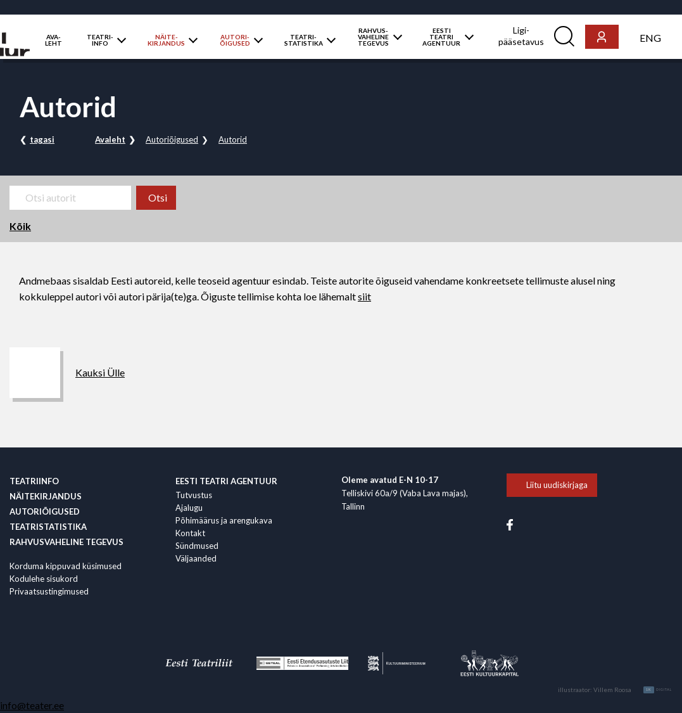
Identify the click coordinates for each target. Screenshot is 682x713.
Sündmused (196, 546)
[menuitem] (650, 37)
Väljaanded (196, 558)
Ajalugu (189, 508)
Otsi (157, 197)
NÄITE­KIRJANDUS (166, 40)
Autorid (232, 139)
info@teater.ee (32, 705)
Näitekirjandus (45, 496)
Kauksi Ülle (100, 372)
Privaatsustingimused (49, 591)
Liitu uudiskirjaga (557, 485)
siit (364, 296)
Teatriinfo (34, 481)
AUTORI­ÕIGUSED (235, 40)
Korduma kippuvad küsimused (65, 566)
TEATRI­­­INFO (100, 40)
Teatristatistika (48, 527)
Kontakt (190, 533)
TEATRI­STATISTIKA (303, 40)
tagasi (42, 139)
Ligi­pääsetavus (521, 36)
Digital (657, 689)
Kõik (20, 226)
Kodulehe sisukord (43, 579)
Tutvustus (193, 495)
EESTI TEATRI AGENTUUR (441, 36)
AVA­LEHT (53, 40)
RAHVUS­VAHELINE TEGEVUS (373, 36)
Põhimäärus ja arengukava (223, 520)
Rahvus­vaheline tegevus (66, 542)
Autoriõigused (172, 139)
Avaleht (110, 139)
